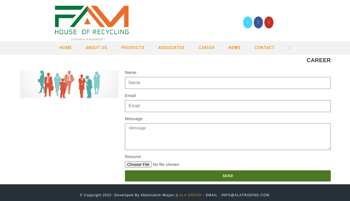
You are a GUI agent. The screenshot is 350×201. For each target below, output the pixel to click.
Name (131, 72)
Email (130, 95)
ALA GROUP (190, 195)
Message (134, 118)
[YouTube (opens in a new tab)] (268, 22)
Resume (133, 156)
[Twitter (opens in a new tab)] (247, 22)
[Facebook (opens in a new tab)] (258, 22)
